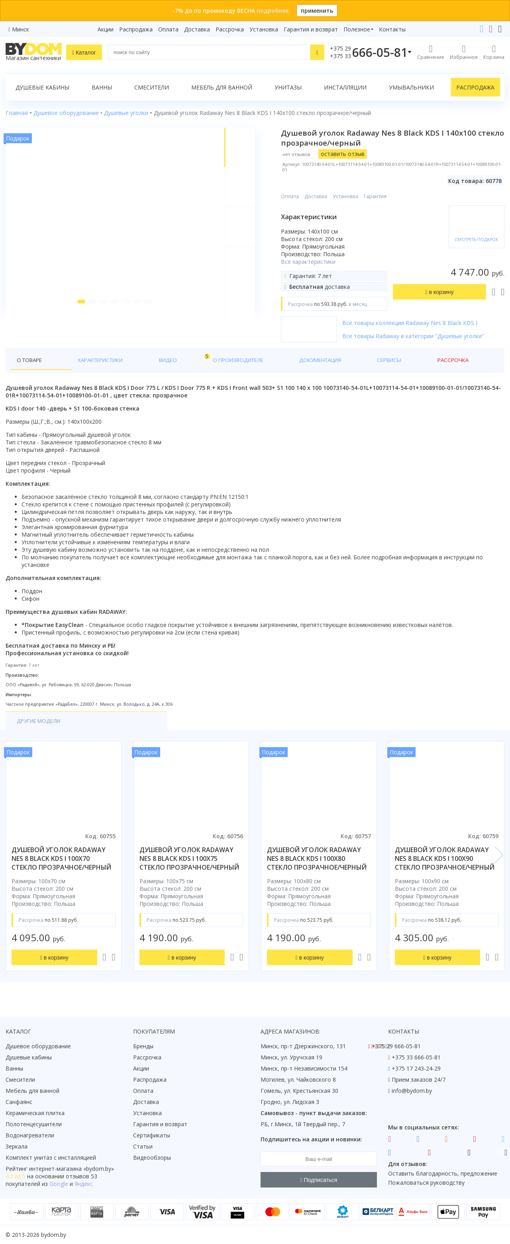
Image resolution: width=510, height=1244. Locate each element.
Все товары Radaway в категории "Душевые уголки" (421, 336)
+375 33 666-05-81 (416, 1057)
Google (58, 1184)
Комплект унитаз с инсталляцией (51, 1157)
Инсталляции (345, 87)
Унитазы (288, 87)
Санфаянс (19, 1102)
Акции (106, 29)
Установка (263, 29)
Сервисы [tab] (288, 360)
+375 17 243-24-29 (416, 1068)
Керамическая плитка (35, 1113)
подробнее (272, 10)
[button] (77, 319)
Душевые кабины (42, 87)
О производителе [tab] (178, 360)
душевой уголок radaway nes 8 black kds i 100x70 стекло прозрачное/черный (61, 859)
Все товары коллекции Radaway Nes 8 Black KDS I (417, 323)
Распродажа (136, 29)
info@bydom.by (412, 1090)
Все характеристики (315, 261)
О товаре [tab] (31, 360)
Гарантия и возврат (311, 29)
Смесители (151, 87)
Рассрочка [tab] (330, 360)
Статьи (143, 1146)
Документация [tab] (240, 360)
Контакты (392, 29)
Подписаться (318, 1180)
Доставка (197, 29)
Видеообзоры (152, 1157)
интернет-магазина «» (71, 1168)
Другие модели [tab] (41, 721)
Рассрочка (230, 29)
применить (317, 10)
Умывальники (411, 87)
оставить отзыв (350, 154)
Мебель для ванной (221, 87)
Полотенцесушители (34, 1124)
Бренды (143, 1046)
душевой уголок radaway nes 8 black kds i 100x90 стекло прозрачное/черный (444, 859)
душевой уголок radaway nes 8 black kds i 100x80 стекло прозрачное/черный (317, 859)
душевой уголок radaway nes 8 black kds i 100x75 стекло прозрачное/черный (189, 859)
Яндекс (84, 1184)
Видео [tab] (132, 358)
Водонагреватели (30, 1135)
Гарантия (382, 196)
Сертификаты (151, 1135)
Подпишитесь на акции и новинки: (311, 1139)
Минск (20, 29)
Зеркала (16, 1146)
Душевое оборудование (38, 1046)
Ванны (102, 87)
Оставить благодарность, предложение (442, 1173)
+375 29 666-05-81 (396, 1046)
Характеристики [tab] (82, 360)
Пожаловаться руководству (426, 1182)
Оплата (168, 29)
